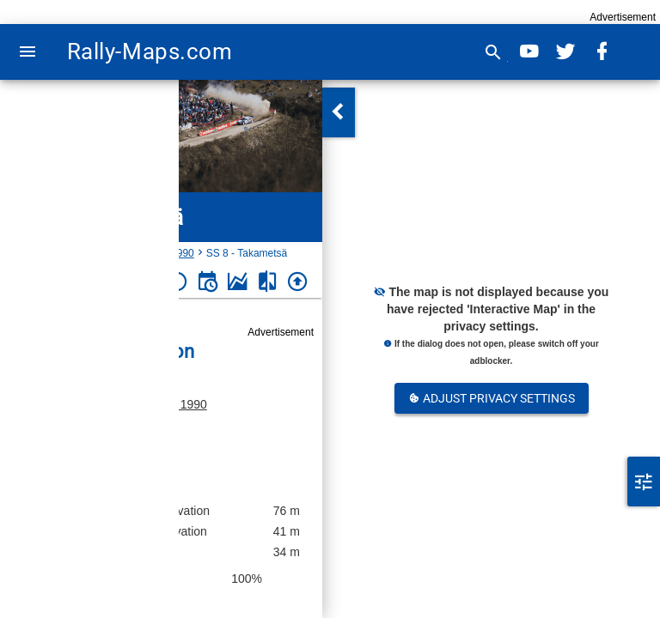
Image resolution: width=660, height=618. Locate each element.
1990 (182, 253)
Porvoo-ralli (133, 253)
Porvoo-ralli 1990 (161, 404)
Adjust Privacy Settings (491, 398)
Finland (78, 253)
